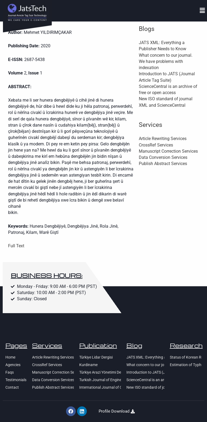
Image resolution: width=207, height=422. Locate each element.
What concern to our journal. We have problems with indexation (165, 61)
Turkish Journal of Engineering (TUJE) (100, 380)
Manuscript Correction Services (168, 151)
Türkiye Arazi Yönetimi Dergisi (100, 372)
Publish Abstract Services (163, 163)
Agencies (12, 365)
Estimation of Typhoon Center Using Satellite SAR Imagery (186, 365)
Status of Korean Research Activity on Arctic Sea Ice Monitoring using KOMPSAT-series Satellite (186, 357)
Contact (12, 387)
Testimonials (15, 380)
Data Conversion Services (163, 157)
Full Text (16, 246)
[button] (202, 10)
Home (10, 357)
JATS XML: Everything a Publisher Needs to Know (145, 357)
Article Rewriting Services (163, 138)
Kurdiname (88, 365)
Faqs (9, 372)
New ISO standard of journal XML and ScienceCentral (145, 387)
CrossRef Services (156, 145)
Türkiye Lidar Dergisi (96, 357)
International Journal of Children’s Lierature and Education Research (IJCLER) (100, 387)
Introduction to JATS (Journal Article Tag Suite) (145, 372)
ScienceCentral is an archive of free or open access (145, 380)
